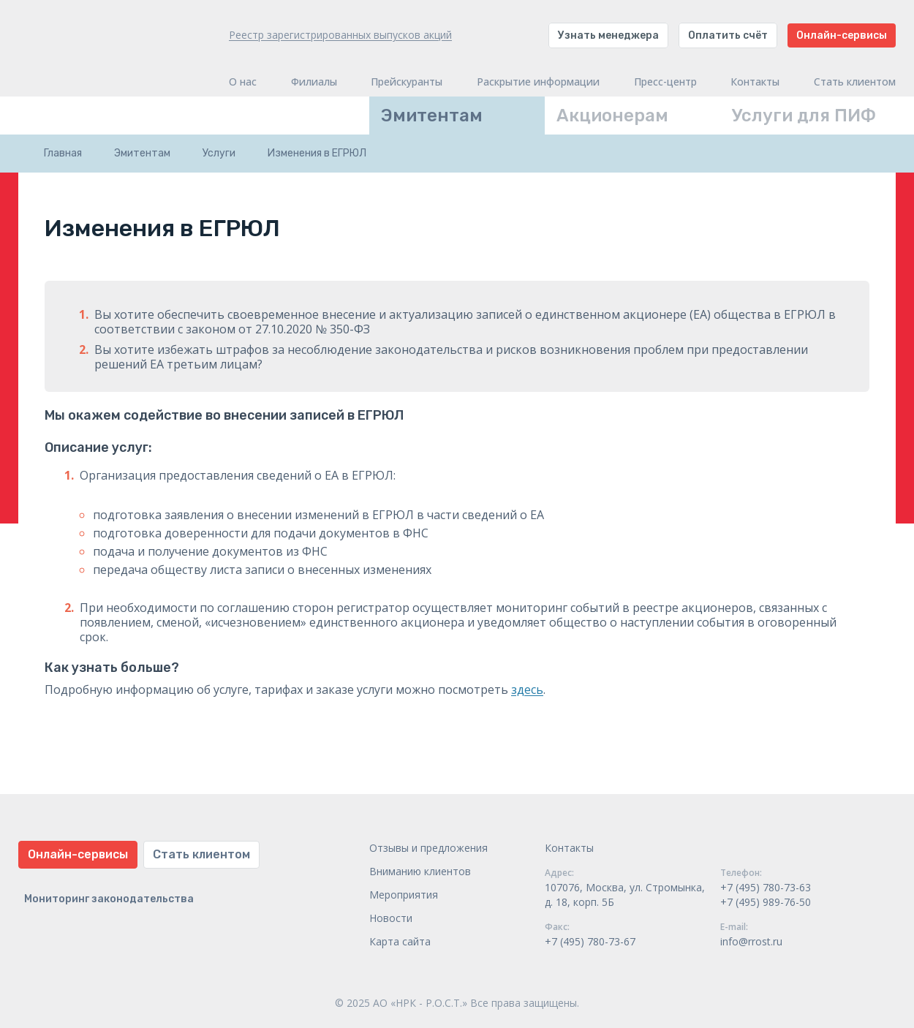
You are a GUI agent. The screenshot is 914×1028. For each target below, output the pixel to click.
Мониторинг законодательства (109, 899)
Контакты (754, 82)
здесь (527, 689)
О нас (243, 82)
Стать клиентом (855, 82)
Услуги (219, 153)
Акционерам (612, 115)
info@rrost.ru (751, 941)
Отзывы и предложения (428, 848)
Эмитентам (432, 115)
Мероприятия (403, 895)
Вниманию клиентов (420, 871)
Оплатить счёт (728, 35)
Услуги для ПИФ (804, 115)
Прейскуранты (406, 82)
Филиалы (314, 82)
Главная (63, 153)
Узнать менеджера (608, 35)
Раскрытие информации (538, 82)
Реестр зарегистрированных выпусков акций (340, 35)
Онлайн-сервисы (841, 35)
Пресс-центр (665, 82)
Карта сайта (400, 941)
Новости (390, 918)
